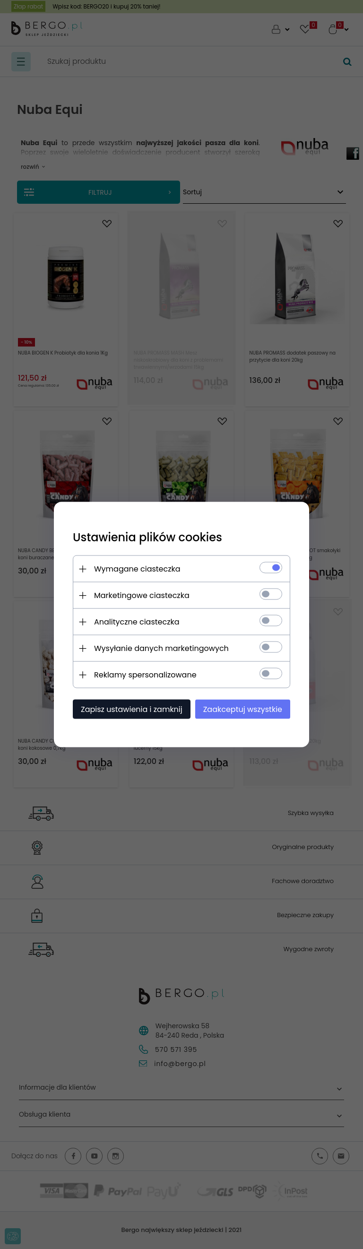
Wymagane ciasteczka (137, 569)
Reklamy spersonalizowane (145, 674)
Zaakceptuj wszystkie (242, 709)
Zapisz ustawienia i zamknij (131, 709)
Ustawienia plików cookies (147, 537)
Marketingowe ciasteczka (142, 595)
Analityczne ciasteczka (137, 621)
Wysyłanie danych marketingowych (161, 648)
